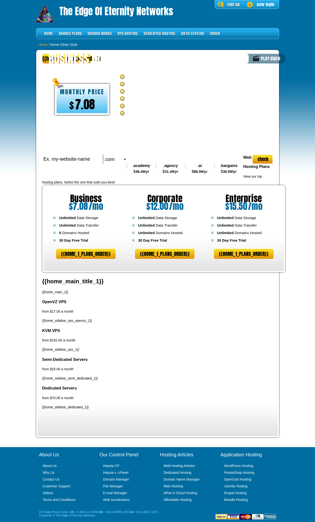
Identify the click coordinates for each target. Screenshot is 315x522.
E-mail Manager (115, 493)
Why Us (49, 473)
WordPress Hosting (238, 466)
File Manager (113, 486)
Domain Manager (116, 479)
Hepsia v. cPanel (115, 473)
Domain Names (100, 33)
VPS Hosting (128, 33)
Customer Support (56, 486)
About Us (50, 466)
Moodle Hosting (236, 500)
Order (215, 33)
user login (265, 4)
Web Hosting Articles (179, 466)
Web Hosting (173, 486)
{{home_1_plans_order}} (86, 254)
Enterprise (244, 198)
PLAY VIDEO (270, 58)
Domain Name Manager (182, 479)
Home (48, 33)
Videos (48, 493)
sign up (233, 4)
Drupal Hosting (235, 493)
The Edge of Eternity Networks (116, 11)
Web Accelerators (116, 500)
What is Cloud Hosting (180, 493)
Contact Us (51, 479)
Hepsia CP (111, 466)
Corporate (164, 198)
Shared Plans (70, 33)
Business (86, 198)
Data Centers (192, 33)
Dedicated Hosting (159, 33)
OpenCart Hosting (237, 479)
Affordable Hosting (178, 500)
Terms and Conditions (59, 500)
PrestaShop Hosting (239, 473)
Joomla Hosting (236, 486)
